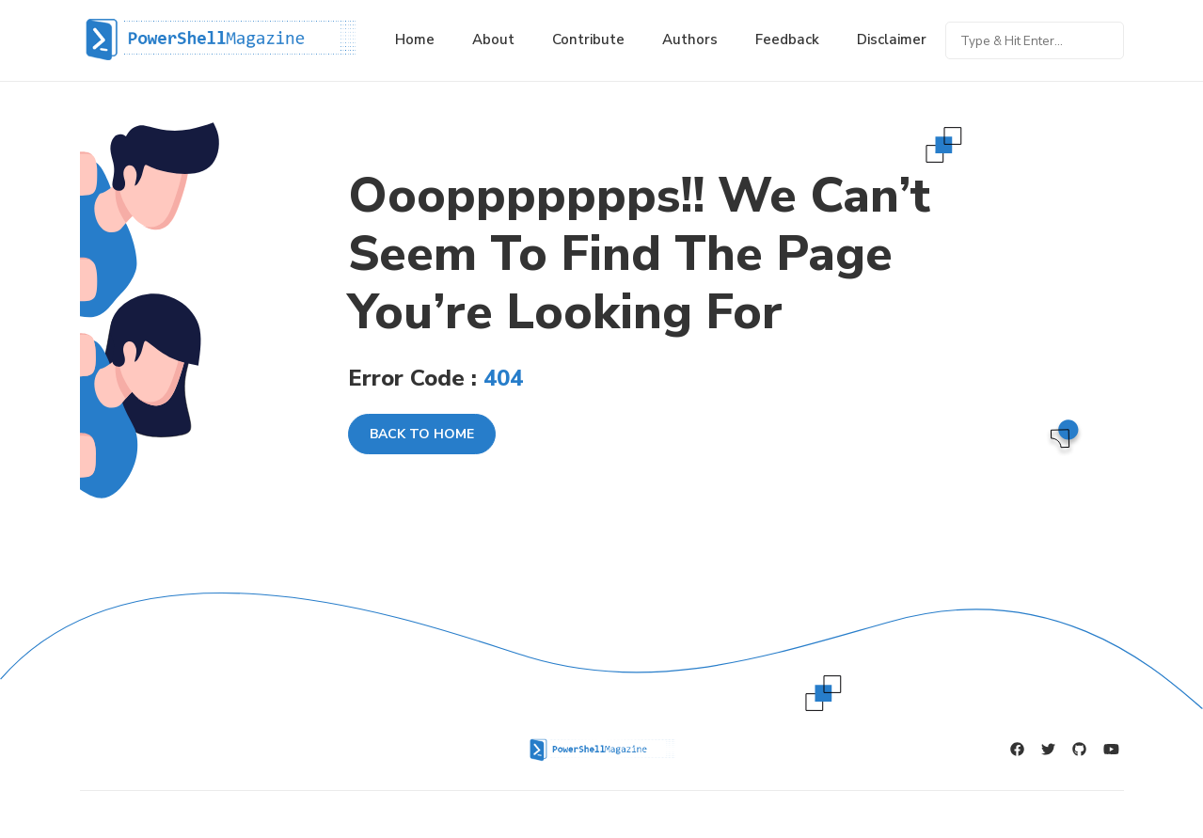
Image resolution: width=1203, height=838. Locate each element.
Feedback (787, 39)
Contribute (588, 39)
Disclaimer (891, 39)
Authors (690, 39)
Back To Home (422, 434)
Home (415, 39)
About (493, 39)
